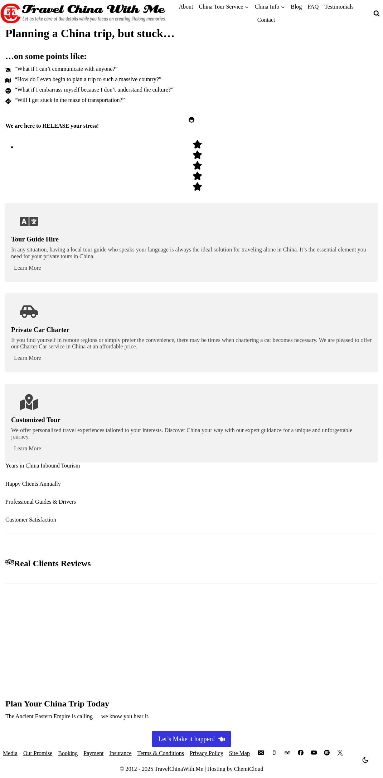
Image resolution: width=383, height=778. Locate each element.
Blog (296, 7)
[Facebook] (300, 752)
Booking (68, 753)
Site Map (239, 753)
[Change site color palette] (365, 759)
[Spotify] (327, 752)
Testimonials (339, 7)
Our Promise (37, 753)
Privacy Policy (206, 753)
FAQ (313, 7)
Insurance (120, 753)
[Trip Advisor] (287, 752)
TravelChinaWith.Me (179, 769)
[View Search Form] (376, 13)
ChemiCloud (248, 769)
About (186, 7)
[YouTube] (314, 752)
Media (10, 753)
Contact (266, 20)
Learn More (27, 268)
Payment (93, 753)
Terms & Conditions (160, 753)
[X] (340, 752)
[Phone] (274, 752)
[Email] (261, 752)
